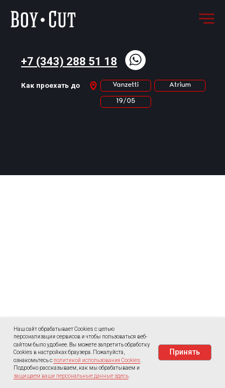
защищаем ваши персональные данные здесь (70, 376)
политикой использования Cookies (96, 360)
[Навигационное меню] (206, 18)
